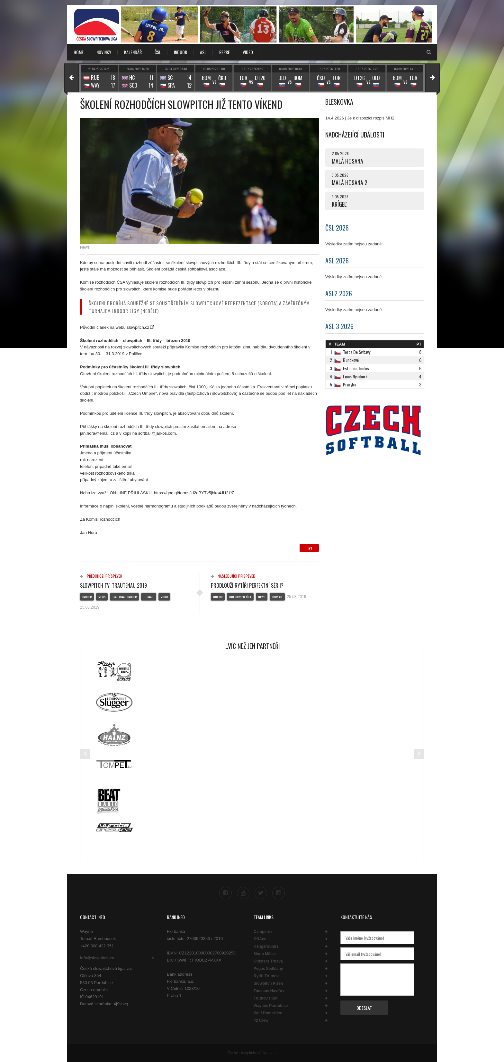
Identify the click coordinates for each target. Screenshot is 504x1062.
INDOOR (180, 52)
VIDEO (248, 52)
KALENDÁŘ (133, 52)
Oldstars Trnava (268, 961)
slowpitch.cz (138, 327)
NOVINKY (103, 52)
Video (164, 596)
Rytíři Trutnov (266, 976)
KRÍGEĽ (339, 204)
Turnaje (148, 596)
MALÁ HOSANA (347, 161)
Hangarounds (266, 946)
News (85, 247)
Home (79, 52)
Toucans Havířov (269, 991)
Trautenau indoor (124, 596)
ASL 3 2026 (339, 326)
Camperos (263, 931)
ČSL (158, 52)
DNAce (260, 939)
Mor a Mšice (265, 954)
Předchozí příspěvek (101, 576)
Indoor (87, 596)
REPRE (224, 52)
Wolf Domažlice (268, 1013)
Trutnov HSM (265, 998)
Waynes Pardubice (271, 1005)
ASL (203, 52)
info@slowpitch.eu (97, 958)
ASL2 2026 (338, 293)
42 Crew (261, 1020)
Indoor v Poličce (240, 596)
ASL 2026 (337, 260)
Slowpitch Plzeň (268, 983)
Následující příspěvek (233, 576)
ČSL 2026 (337, 227)
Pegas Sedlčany (268, 968)
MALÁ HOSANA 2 (349, 182)
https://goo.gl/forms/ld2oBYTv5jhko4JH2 (191, 492)
